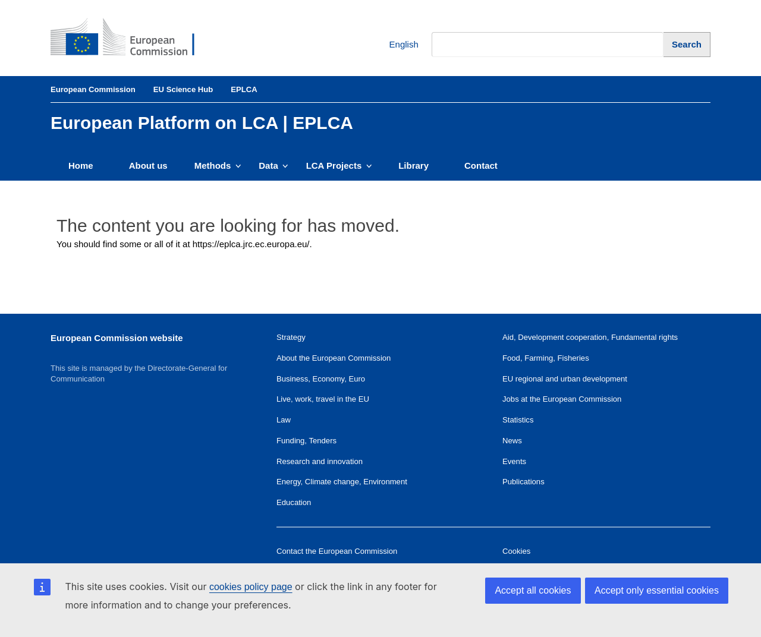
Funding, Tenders (306, 440)
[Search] (686, 44)
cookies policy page (251, 587)
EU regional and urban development (564, 378)
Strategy (291, 337)
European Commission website (117, 338)
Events (514, 461)
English (395, 45)
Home (80, 165)
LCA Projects (339, 165)
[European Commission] (131, 38)
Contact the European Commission (336, 551)
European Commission (93, 89)
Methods (217, 165)
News (512, 440)
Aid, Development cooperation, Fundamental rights (590, 337)
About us (148, 165)
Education (293, 502)
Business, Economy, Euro (320, 378)
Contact (481, 165)
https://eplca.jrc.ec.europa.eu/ (251, 244)
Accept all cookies (533, 590)
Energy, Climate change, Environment (341, 481)
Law (283, 419)
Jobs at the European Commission (561, 399)
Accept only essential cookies (657, 590)
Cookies (516, 551)
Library (413, 165)
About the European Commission (333, 358)
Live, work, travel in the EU (322, 399)
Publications (523, 481)
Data (273, 165)
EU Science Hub (183, 89)
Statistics (517, 419)
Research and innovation (319, 461)
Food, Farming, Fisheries (545, 358)
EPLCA (244, 89)
